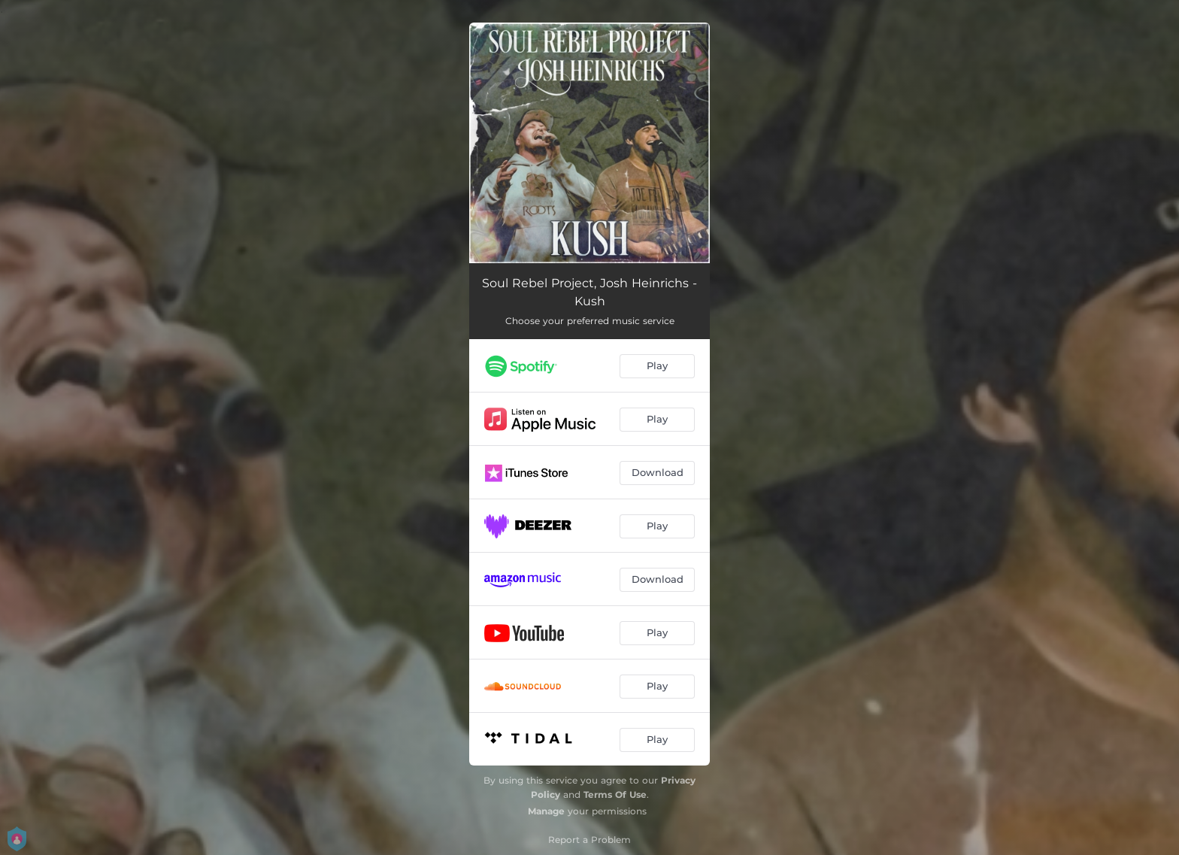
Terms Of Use (615, 794)
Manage (546, 811)
